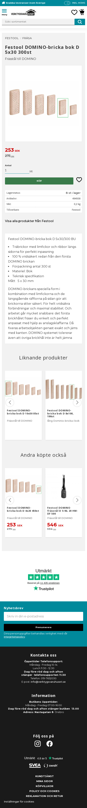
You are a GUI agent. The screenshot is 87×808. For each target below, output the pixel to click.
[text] (43, 150)
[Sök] (80, 22)
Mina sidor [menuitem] (44, 781)
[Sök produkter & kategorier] (43, 22)
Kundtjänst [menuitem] (44, 776)
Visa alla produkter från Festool (29, 221)
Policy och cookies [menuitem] (44, 791)
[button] (6, 11)
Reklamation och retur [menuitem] (44, 796)
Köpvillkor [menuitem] (44, 786)
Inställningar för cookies (19, 801)
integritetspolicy (14, 636)
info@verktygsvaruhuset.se (48, 681)
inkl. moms (78, 3)
